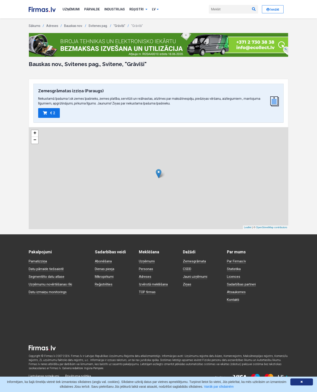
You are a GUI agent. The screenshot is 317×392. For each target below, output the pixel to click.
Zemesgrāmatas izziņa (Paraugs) (71, 90)
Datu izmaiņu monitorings (49, 292)
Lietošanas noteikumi (44, 376)
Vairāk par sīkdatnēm (218, 386)
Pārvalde (92, 9)
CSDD (187, 269)
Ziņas (187, 284)
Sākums (34, 26)
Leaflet (248, 227)
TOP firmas (148, 292)
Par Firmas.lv (237, 261)
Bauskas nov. (73, 26)
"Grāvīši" (119, 26)
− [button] (34, 140)
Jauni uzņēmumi (195, 276)
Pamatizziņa (39, 261)
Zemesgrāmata (195, 261)
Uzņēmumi (71, 9)
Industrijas (114, 9)
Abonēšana (103, 261)
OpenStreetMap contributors (271, 227)
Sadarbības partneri (242, 284)
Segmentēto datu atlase (47, 276)
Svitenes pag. (98, 26)
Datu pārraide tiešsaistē (47, 269)
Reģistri (138, 9)
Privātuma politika (78, 376)
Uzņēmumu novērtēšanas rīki (51, 284)
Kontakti (233, 299)
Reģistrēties (104, 284)
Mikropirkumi (105, 276)
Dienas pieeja (105, 269)
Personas (146, 269)
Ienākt (272, 9)
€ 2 (49, 113)
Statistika (234, 269)
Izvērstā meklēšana (154, 284)
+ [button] (34, 133)
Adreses (52, 26)
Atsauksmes (237, 292)
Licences (234, 276)
